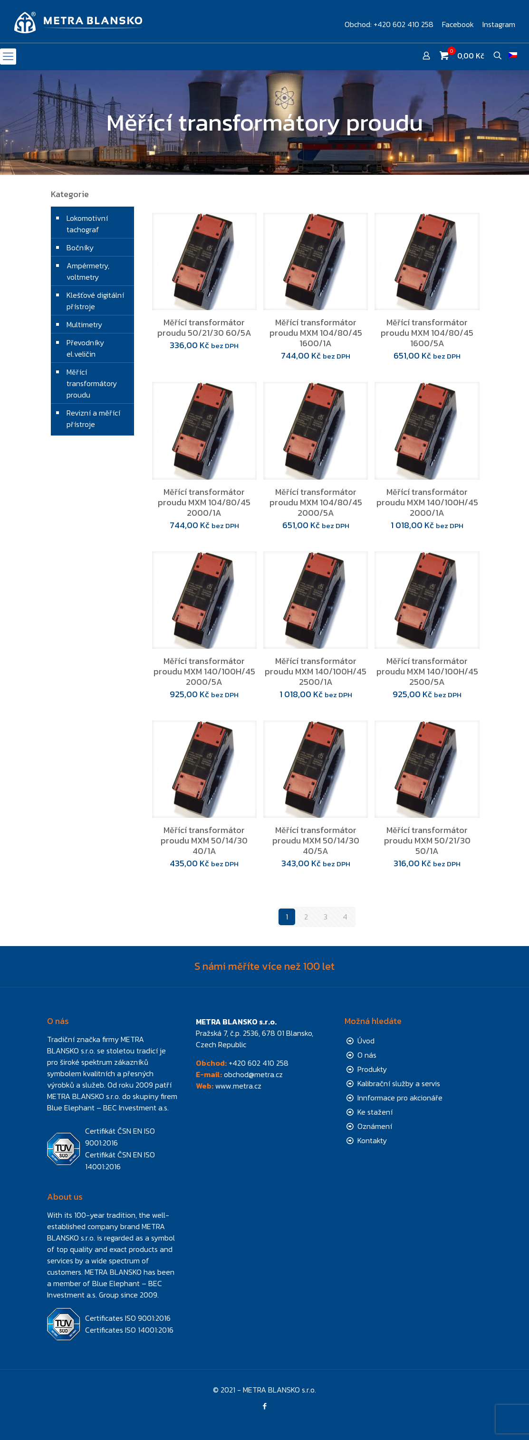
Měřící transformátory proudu (92, 383)
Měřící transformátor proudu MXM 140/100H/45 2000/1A (427, 502)
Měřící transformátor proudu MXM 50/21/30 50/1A (427, 840)
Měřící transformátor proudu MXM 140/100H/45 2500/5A (427, 671)
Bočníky (80, 247)
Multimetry (84, 324)
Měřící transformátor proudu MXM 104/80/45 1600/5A (427, 333)
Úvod (366, 1040)
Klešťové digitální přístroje (95, 300)
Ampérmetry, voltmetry (88, 271)
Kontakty (372, 1140)
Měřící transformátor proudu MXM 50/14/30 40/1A (204, 840)
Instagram (498, 24)
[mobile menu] (8, 56)
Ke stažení (375, 1112)
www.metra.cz (238, 1085)
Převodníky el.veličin (85, 348)
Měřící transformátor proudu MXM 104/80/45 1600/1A (315, 333)
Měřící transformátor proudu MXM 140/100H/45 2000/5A (204, 671)
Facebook (458, 24)
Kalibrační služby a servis (398, 1083)
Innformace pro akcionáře (399, 1097)
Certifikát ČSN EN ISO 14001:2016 (120, 1160)
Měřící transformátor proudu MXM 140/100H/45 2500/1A (315, 671)
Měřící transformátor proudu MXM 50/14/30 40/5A (315, 840)
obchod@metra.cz (253, 1074)
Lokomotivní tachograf (87, 223)
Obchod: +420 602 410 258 (389, 24)
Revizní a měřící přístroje (93, 418)
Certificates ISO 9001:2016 (128, 1318)
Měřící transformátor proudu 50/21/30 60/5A (204, 327)
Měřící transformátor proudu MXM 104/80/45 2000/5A (315, 502)
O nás (366, 1055)
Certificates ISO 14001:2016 (129, 1330)
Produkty (372, 1069)
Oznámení (374, 1126)
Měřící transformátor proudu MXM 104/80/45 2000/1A (204, 502)
